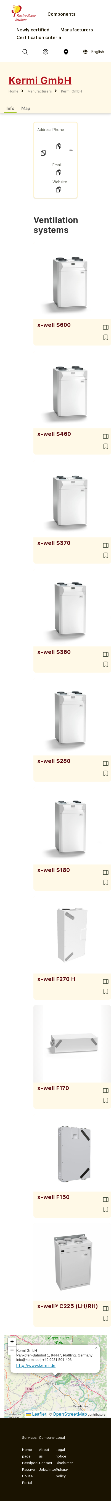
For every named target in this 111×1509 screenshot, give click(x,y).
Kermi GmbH (71, 91)
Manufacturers (76, 29)
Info (10, 108)
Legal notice (60, 1453)
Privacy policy (60, 1472)
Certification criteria (39, 37)
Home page (26, 1453)
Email (57, 165)
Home (13, 91)
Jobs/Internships (43, 1469)
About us (43, 1453)
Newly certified (33, 29)
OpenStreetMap (70, 1414)
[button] (96, 1348)
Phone (58, 129)
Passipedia (26, 1463)
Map (25, 108)
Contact (43, 1463)
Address (44, 129)
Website (59, 182)
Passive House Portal (26, 1476)
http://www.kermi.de (36, 1365)
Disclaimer (60, 1463)
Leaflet (36, 1414)
